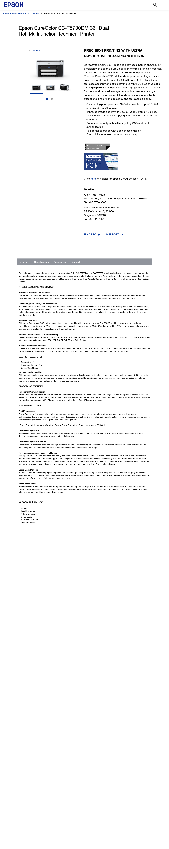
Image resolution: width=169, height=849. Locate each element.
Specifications (41, 262)
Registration (120, 732)
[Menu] (163, 5)
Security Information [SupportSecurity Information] (95, 828)
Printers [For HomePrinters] (9, 805)
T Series (35, 13)
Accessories (60, 262)
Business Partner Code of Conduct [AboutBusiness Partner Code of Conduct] (144, 814)
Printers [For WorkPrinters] (49, 805)
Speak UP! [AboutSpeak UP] (131, 823)
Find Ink (90, 234)
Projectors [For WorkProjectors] (50, 809)
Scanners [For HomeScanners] (10, 814)
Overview (24, 262)
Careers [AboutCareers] (130, 828)
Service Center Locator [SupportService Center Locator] (97, 818)
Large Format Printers (14, 13)
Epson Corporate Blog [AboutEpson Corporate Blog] (137, 809)
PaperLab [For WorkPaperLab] (50, 823)
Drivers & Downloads (124, 725)
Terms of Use (91, 845)
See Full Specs (28, 641)
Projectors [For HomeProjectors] (10, 809)
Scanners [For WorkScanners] (50, 814)
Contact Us (65, 845)
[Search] (155, 5)
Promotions (78, 845)
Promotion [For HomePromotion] (10, 818)
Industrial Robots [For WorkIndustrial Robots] (54, 818)
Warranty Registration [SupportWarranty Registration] (96, 823)
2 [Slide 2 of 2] (52, 99)
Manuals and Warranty (125, 728)
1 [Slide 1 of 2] (47, 99)
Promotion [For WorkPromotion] (50, 832)
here (93, 178)
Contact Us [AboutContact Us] (131, 818)
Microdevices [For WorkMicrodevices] (52, 828)
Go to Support (29, 728)
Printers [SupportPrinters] (89, 805)
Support (112, 234)
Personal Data (106, 845)
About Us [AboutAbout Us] (130, 805)
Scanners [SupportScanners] (90, 814)
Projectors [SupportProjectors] (90, 809)
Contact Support (122, 735)
